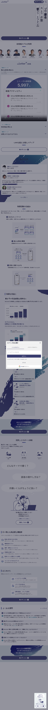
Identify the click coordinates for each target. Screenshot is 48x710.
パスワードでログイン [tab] (32, 347)
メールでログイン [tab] (15, 347)
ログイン (24, 356)
